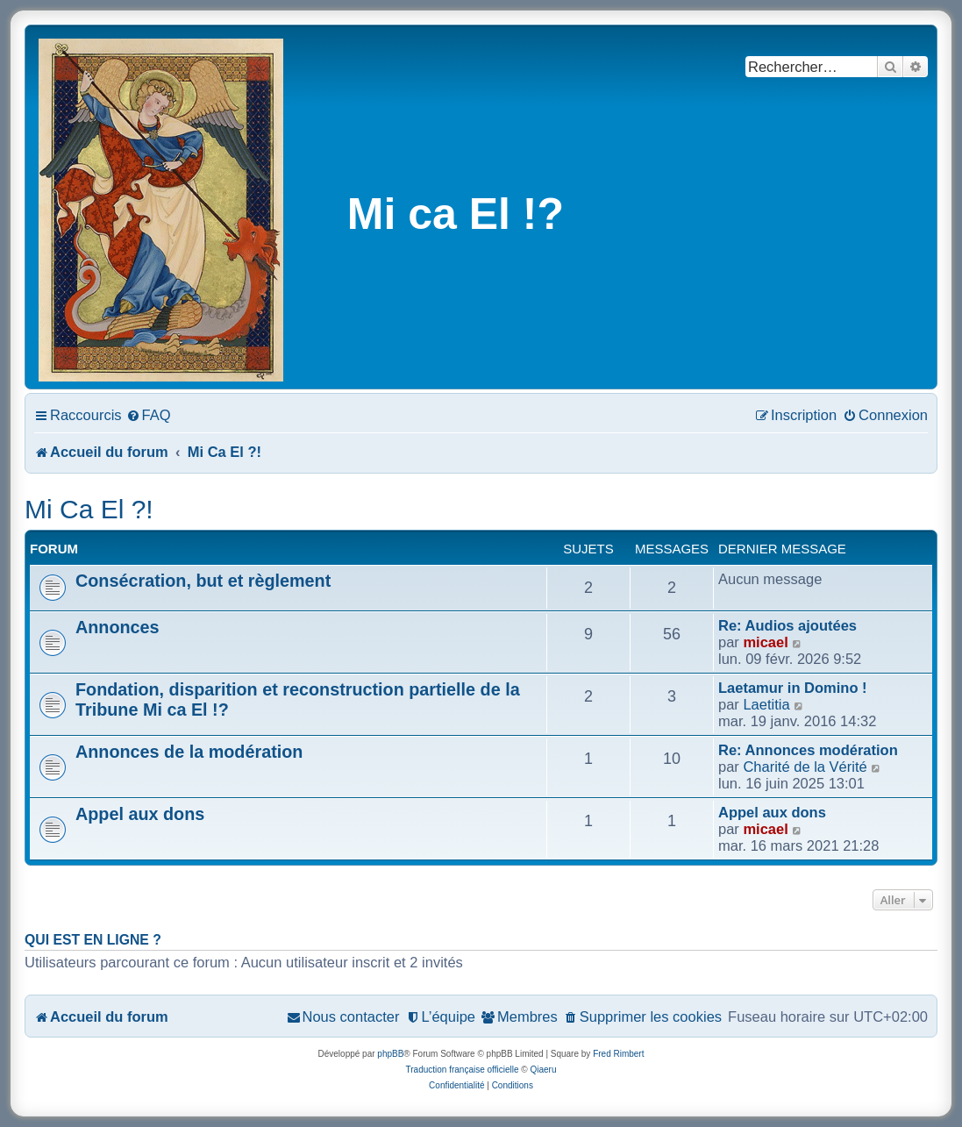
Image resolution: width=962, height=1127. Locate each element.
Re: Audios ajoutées (787, 625)
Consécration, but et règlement (203, 580)
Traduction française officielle (462, 1069)
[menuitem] (148, 415)
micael (765, 642)
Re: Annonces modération (808, 750)
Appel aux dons (139, 814)
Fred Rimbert (618, 1054)
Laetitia (766, 704)
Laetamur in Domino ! (792, 687)
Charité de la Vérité (804, 766)
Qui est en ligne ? (93, 939)
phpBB (390, 1054)
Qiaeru (543, 1069)
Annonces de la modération (189, 751)
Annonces (117, 627)
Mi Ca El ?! (89, 509)
